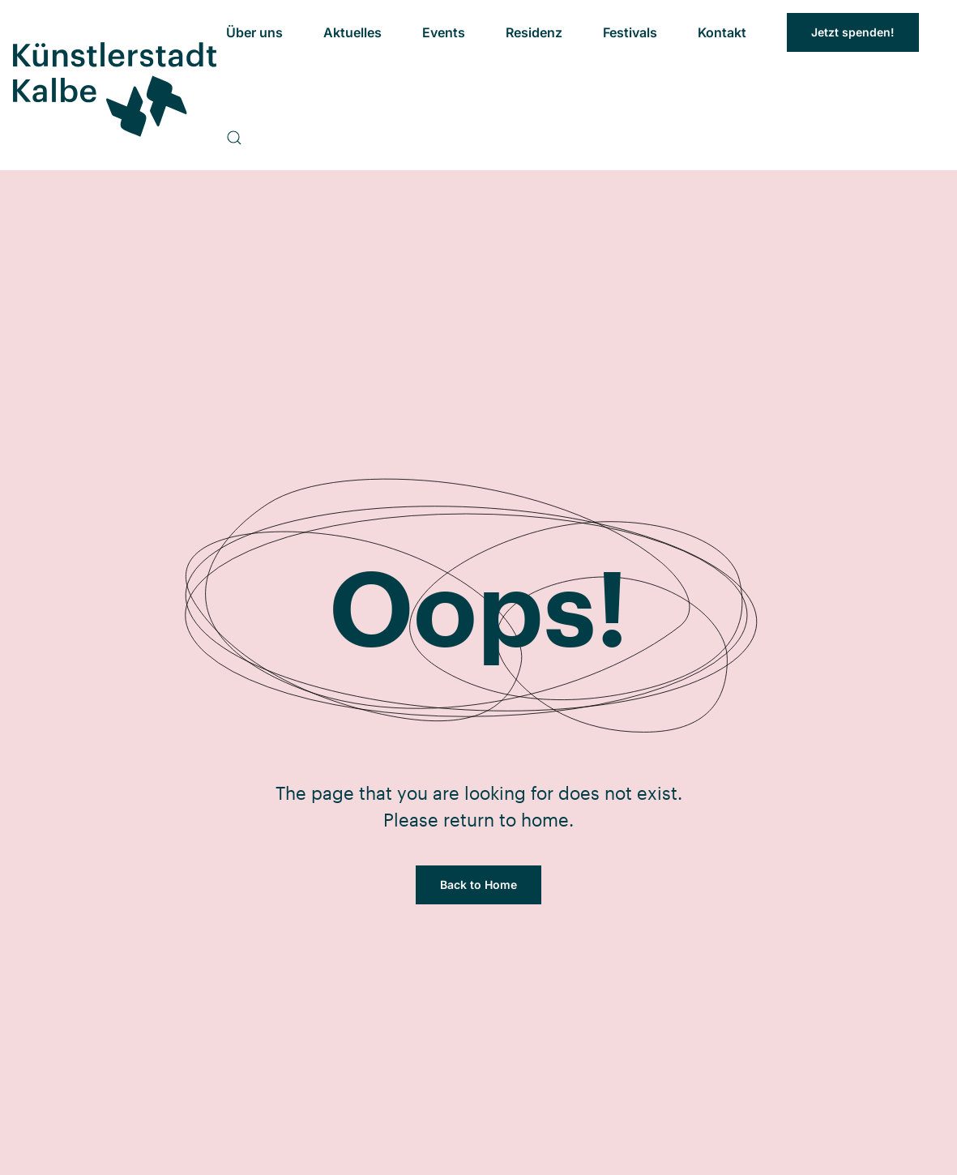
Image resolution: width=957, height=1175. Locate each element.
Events (443, 32)
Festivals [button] (630, 32)
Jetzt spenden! (853, 32)
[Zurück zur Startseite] (113, 85)
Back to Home (478, 884)
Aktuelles (352, 32)
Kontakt (722, 32)
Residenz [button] (534, 32)
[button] (234, 137)
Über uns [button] (254, 32)
